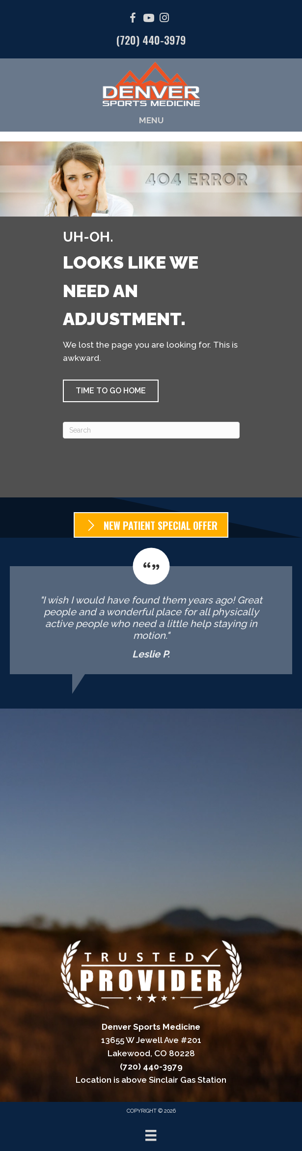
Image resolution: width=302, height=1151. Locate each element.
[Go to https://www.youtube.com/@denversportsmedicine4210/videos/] (148, 19)
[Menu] (150, 1135)
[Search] (151, 430)
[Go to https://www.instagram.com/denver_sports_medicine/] (164, 19)
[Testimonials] (151, 611)
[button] (111, 391)
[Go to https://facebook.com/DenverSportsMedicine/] (133, 19)
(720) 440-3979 (151, 40)
